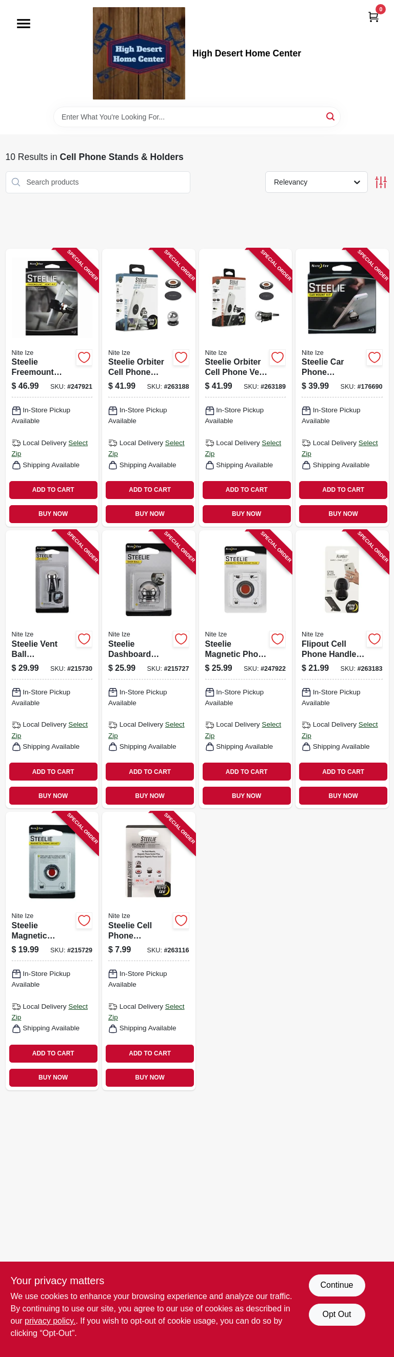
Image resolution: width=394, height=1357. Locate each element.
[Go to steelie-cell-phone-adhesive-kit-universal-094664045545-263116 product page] (148, 951)
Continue (336, 1285)
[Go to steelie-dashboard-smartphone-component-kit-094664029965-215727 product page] (148, 669)
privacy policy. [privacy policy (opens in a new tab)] (50, 1320)
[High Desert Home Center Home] (139, 53)
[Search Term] (197, 117)
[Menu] (23, 23)
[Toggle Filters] (381, 182)
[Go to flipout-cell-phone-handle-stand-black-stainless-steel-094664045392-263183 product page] (342, 669)
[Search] (331, 116)
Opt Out (336, 1314)
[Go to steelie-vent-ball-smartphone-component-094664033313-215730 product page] (52, 669)
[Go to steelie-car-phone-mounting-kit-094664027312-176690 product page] (342, 388)
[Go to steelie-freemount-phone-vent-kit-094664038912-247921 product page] (52, 388)
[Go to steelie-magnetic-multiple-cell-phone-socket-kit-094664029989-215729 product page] (52, 951)
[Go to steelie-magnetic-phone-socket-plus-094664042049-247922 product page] (245, 669)
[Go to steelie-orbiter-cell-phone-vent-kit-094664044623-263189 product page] (245, 388)
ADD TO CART (53, 489)
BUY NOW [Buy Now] (53, 513)
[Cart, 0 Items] (373, 16)
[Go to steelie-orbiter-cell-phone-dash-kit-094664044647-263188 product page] (148, 388)
